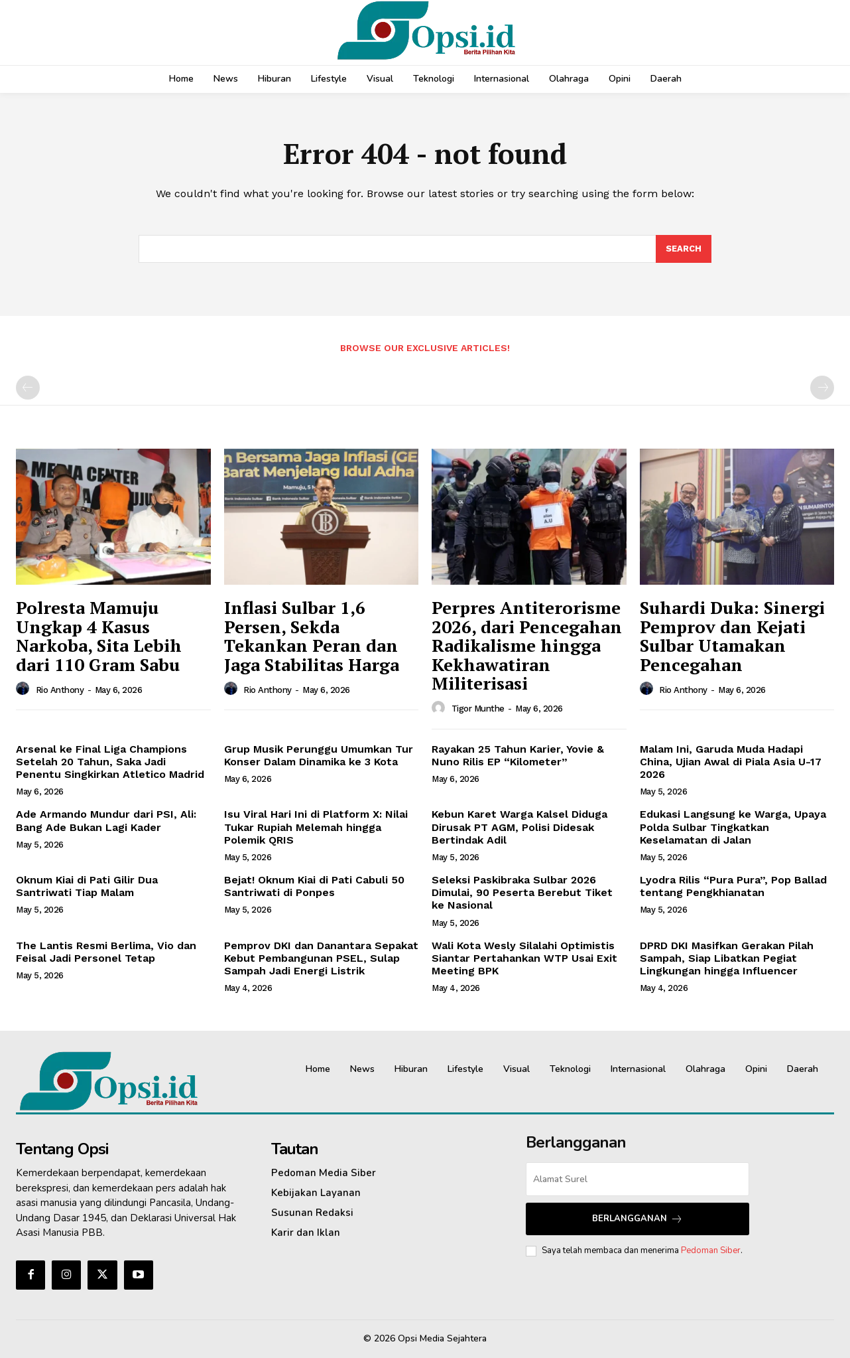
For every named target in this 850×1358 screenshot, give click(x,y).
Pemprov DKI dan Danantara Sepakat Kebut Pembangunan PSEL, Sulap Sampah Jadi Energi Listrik (321, 958)
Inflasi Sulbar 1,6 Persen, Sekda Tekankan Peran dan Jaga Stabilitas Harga (311, 636)
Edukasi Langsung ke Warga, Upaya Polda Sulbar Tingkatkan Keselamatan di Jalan (733, 827)
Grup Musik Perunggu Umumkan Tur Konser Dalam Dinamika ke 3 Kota (318, 755)
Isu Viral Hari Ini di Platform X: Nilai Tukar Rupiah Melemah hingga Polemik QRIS (316, 827)
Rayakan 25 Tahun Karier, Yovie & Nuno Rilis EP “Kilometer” (518, 755)
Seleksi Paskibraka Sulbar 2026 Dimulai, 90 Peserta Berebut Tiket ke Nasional (522, 892)
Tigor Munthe (478, 709)
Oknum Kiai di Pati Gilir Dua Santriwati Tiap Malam (87, 886)
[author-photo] (24, 689)
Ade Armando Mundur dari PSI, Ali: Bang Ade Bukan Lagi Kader (106, 821)
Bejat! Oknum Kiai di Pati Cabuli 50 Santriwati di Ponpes (314, 886)
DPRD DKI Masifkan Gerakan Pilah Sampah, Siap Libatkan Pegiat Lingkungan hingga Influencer (727, 958)
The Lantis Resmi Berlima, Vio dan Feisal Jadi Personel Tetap (106, 951)
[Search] (683, 249)
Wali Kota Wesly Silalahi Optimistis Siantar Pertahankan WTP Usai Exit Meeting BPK (524, 958)
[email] (637, 1179)
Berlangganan (637, 1219)
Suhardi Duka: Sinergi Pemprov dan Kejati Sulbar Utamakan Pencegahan (732, 636)
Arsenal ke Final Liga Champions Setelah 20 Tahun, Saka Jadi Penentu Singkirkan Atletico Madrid (110, 762)
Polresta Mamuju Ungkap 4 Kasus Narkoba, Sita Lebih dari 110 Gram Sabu (99, 636)
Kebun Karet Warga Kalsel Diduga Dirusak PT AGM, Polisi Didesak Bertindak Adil (519, 827)
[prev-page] (28, 388)
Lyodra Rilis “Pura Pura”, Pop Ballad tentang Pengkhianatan (733, 886)
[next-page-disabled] (822, 388)
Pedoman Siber (711, 1250)
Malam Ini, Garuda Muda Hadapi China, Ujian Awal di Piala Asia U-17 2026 (730, 762)
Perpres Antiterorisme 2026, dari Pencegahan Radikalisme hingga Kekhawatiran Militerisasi (527, 645)
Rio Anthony (60, 690)
